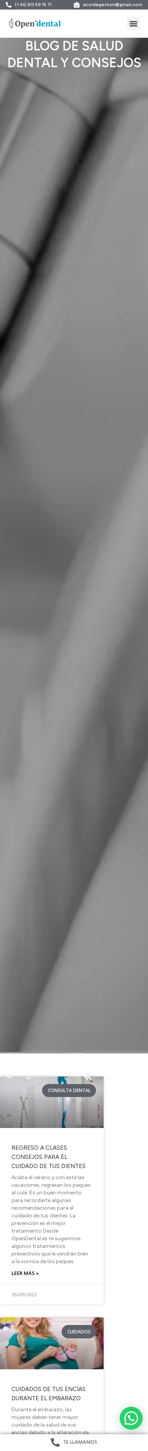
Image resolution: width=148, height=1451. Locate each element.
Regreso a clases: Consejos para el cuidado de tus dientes (48, 1157)
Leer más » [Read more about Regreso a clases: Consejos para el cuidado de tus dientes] (25, 1273)
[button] (133, 23)
